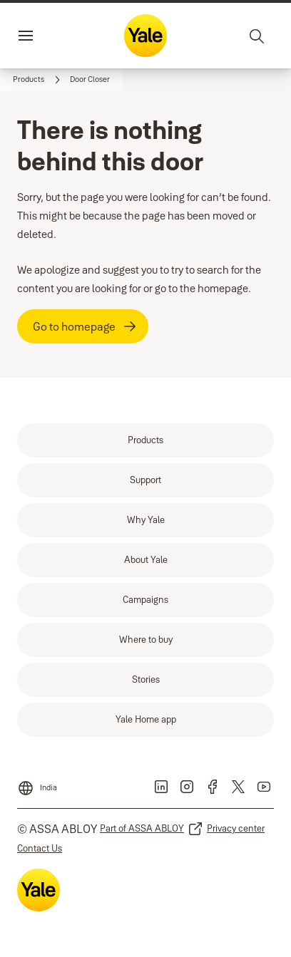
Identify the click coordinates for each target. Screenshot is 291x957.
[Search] (257, 35)
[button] (89, 80)
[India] (37, 784)
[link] (38, 80)
